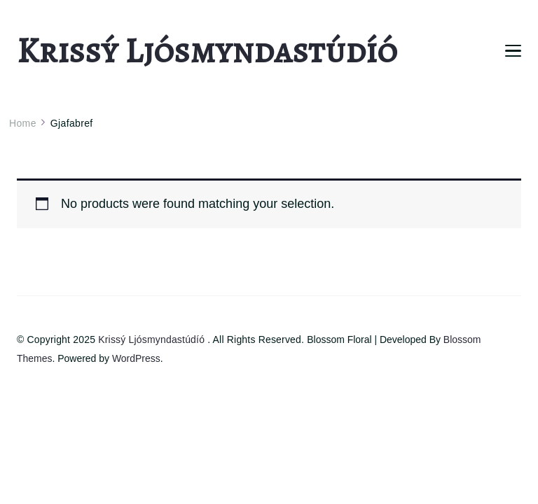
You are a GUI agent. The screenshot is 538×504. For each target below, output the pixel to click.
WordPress (136, 358)
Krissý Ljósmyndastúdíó (207, 51)
